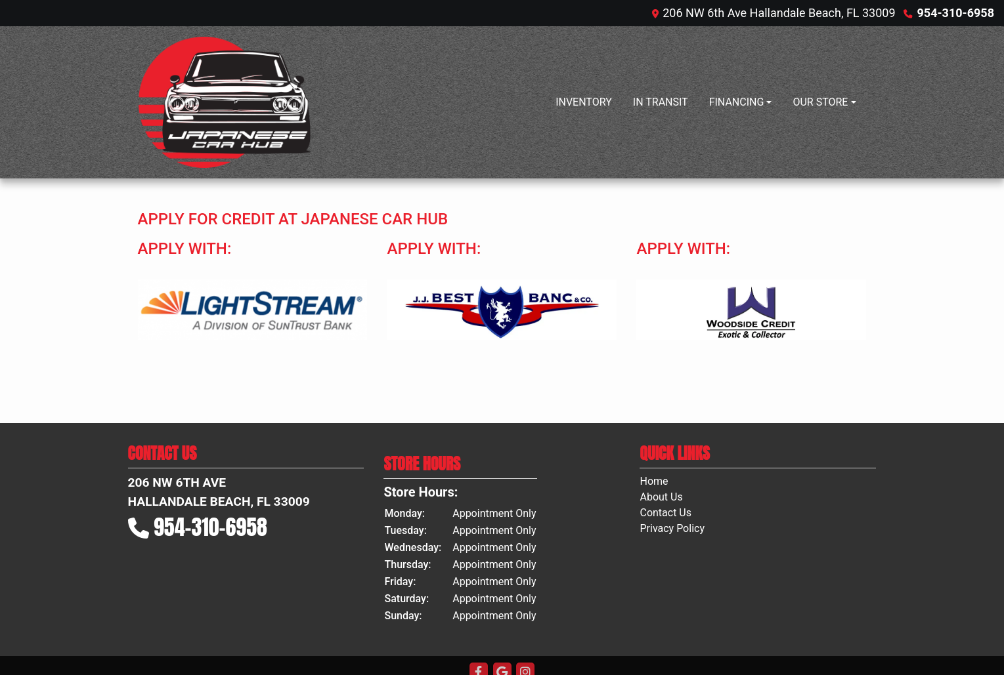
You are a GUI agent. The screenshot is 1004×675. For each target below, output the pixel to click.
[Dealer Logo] (224, 102)
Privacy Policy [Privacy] (672, 528)
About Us (661, 497)
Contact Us (665, 512)
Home (654, 481)
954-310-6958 (955, 13)
